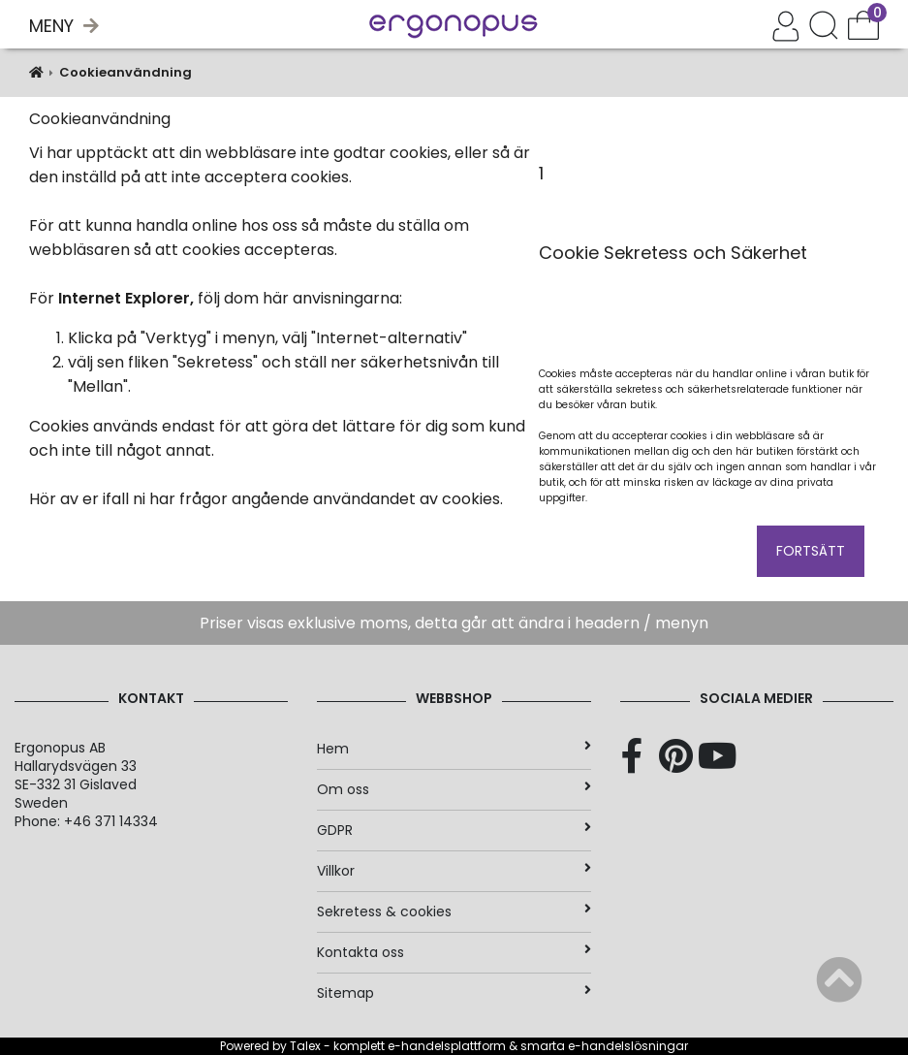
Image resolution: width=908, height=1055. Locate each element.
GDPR (453, 830)
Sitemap (453, 993)
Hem (453, 748)
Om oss (453, 789)
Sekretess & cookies (453, 911)
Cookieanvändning (125, 72)
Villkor (453, 870)
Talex (305, 1046)
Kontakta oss (453, 952)
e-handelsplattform (447, 1046)
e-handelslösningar (628, 1046)
